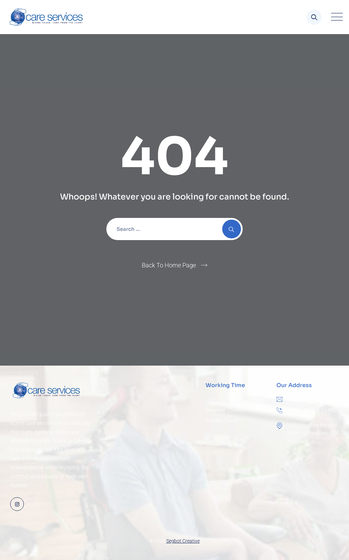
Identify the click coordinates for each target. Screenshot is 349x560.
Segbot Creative (183, 541)
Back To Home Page (169, 265)
